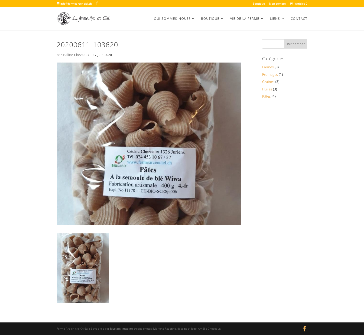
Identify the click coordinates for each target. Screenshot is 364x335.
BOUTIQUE (210, 19)
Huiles (267, 89)
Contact (299, 19)
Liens (275, 19)
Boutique (259, 4)
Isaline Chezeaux (76, 55)
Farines (268, 67)
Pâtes (266, 96)
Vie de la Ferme (244, 19)
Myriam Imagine (121, 329)
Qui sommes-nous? (172, 19)
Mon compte (277, 4)
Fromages (270, 74)
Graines (268, 81)
